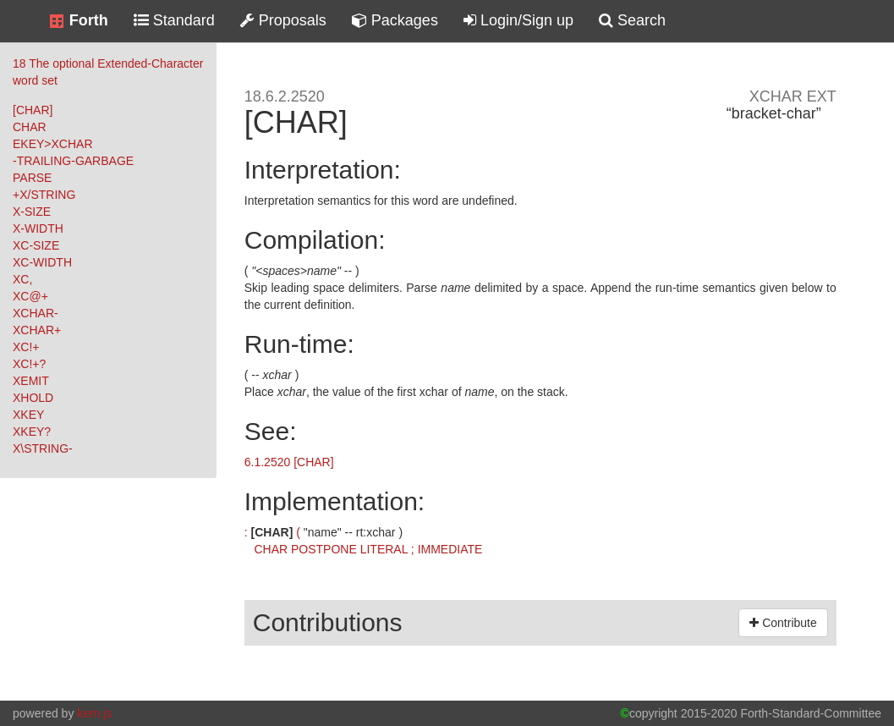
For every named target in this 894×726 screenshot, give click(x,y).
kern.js (94, 713)
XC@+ (30, 296)
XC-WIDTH (42, 262)
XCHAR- (35, 313)
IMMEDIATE (450, 549)
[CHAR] (32, 110)
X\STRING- (43, 448)
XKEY (28, 414)
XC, (22, 279)
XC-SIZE (36, 245)
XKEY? (32, 431)
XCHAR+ (37, 330)
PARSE (32, 177)
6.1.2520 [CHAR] (289, 462)
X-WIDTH (38, 228)
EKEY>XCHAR (53, 144)
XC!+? (29, 364)
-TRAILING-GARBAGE (73, 161)
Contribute (782, 623)
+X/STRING (44, 194)
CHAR (30, 127)
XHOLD (33, 397)
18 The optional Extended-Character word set (108, 72)
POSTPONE (324, 549)
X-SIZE (32, 211)
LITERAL (384, 549)
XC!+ (26, 347)
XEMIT (31, 381)
